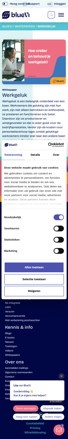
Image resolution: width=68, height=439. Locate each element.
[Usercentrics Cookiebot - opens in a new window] (48, 145)
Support (31, 3)
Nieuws (9, 341)
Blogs (8, 333)
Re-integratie (12, 302)
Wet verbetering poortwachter (22, 320)
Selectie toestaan (34, 279)
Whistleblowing (35, 432)
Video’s (9, 350)
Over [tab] (56, 154)
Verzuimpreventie (15, 315)
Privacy (35, 428)
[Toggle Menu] (61, 15)
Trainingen (11, 346)
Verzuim (9, 311)
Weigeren (34, 291)
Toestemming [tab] (13, 154)
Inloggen (57, 3)
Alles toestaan (34, 267)
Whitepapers (12, 355)
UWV (8, 307)
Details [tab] (35, 154)
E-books (10, 337)
